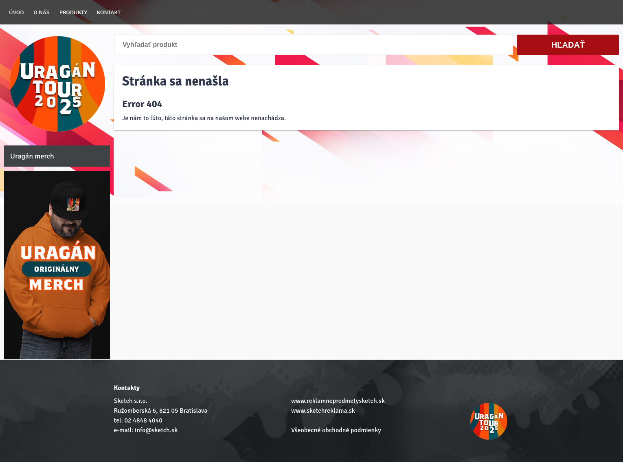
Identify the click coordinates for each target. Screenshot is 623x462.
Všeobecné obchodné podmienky (336, 430)
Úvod (16, 12)
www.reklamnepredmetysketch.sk (338, 401)
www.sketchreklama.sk (323, 411)
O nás (42, 12)
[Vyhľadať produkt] (313, 45)
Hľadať (568, 44)
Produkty (73, 12)
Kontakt (109, 12)
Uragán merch (32, 156)
